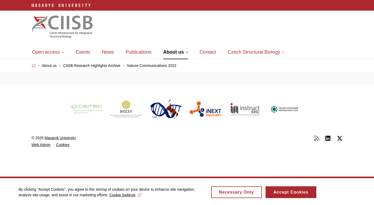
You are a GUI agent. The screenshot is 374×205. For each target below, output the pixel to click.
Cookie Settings (125, 196)
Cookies (63, 145)
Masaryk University (60, 138)
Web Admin (41, 145)
